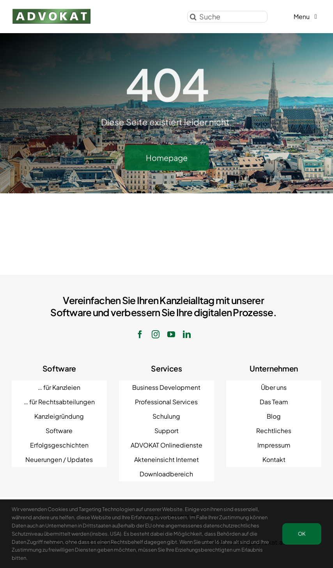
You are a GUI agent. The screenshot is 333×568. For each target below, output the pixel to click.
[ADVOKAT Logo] (51, 11)
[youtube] (171, 334)
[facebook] (140, 334)
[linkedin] (187, 334)
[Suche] (227, 15)
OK (302, 534)
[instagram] (155, 334)
